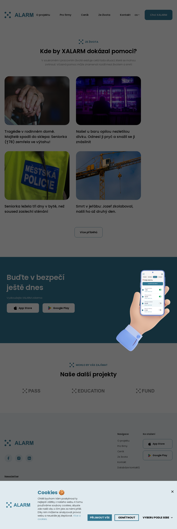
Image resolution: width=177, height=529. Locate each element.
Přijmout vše (100, 517)
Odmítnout (126, 517)
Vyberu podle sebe (158, 517)
